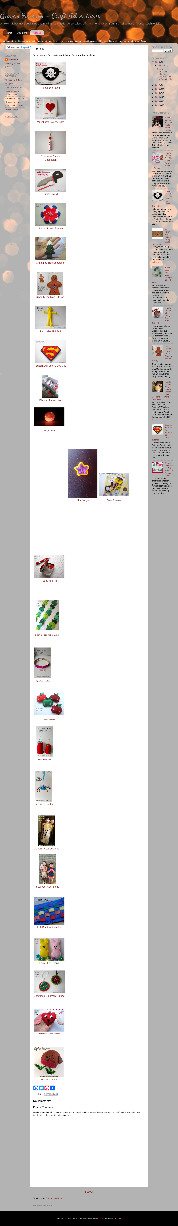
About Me (22, 33)
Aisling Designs (12, 109)
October (162, 65)
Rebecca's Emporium (15, 98)
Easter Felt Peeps (49, 963)
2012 (157, 105)
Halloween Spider (43, 804)
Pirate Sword (51, 194)
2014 (157, 97)
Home (9, 33)
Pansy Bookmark (114, 500)
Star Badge (83, 500)
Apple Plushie (49, 719)
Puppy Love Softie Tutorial (49, 1034)
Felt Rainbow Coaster (49, 927)
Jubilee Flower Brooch (51, 228)
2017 (157, 85)
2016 (157, 89)
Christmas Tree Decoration (50, 262)
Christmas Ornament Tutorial (49, 996)
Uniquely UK (11, 83)
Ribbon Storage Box (50, 400)
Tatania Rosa (11, 94)
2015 (157, 93)
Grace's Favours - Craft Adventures (50, 15)
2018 (157, 62)
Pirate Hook (44, 759)
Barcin (98, 1218)
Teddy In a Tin (49, 580)
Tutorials (37, 33)
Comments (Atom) (54, 1198)
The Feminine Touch (14, 87)
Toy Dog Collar (42, 680)
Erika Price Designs (14, 105)
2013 (157, 101)
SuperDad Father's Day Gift (51, 365)
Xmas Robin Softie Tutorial (49, 1079)
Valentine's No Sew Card (50, 122)
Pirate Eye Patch (50, 87)
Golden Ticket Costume (46, 848)
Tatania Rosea (12, 91)
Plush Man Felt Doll (50, 331)
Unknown (13, 59)
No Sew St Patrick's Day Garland (47, 635)
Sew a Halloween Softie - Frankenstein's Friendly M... (164, 74)
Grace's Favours (13, 102)
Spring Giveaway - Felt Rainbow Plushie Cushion (168, 469)
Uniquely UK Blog (13, 80)
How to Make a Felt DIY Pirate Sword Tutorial (168, 123)
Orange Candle (49, 430)
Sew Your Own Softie (47, 886)
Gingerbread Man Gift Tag (50, 297)
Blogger (117, 1218)
